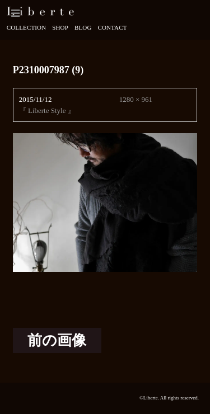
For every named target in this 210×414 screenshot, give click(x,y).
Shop (60, 27)
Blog (83, 27)
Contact (112, 27)
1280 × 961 (135, 99)
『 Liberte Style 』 (47, 110)
